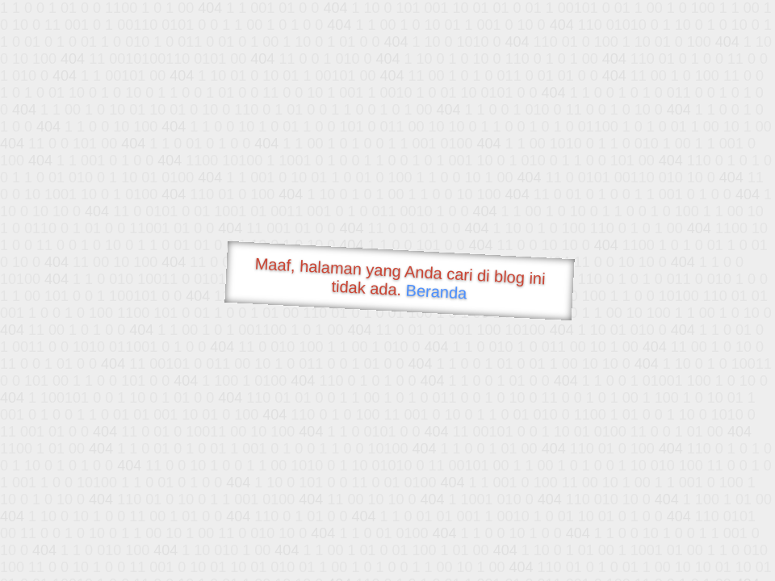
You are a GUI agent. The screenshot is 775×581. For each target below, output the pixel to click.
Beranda (436, 291)
